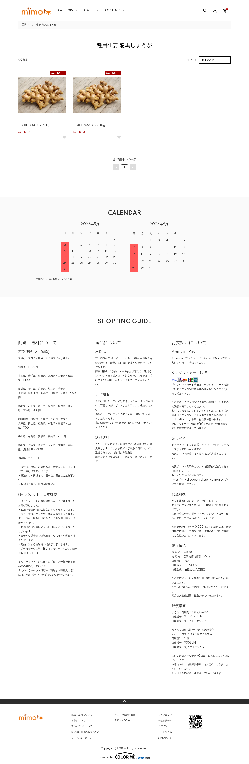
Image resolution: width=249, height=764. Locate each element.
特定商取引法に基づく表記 (85, 732)
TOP (23, 24)
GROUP (89, 10)
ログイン (162, 726)
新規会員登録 (165, 720)
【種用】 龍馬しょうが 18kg (89, 125)
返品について (78, 720)
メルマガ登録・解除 (125, 715)
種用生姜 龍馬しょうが (44, 24)
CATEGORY (65, 10)
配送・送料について (81, 715)
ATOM (126, 720)
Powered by (124, 755)
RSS (117, 720)
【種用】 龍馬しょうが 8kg (33, 125)
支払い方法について (81, 726)
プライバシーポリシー (82, 738)
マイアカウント (166, 715)
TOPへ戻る (124, 701)
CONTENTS (112, 10)
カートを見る (165, 732)
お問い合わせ (165, 738)
